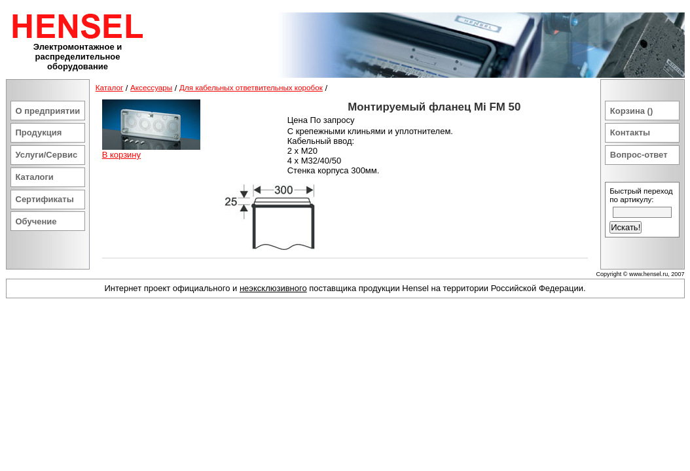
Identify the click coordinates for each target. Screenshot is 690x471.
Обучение (36, 221)
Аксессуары (151, 87)
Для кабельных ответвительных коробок (251, 87)
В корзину (121, 155)
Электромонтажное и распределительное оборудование (77, 56)
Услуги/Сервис (47, 155)
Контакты (630, 132)
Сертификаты (45, 199)
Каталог (110, 87)
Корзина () (631, 111)
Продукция (39, 132)
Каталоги (35, 177)
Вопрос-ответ (639, 155)
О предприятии (48, 111)
